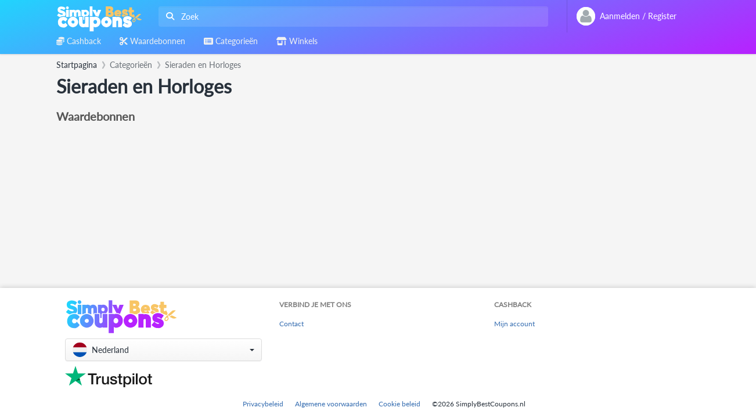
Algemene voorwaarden (331, 403)
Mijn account (514, 323)
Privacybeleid (263, 403)
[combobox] (351, 16)
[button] (163, 349)
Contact (291, 323)
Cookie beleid (399, 403)
